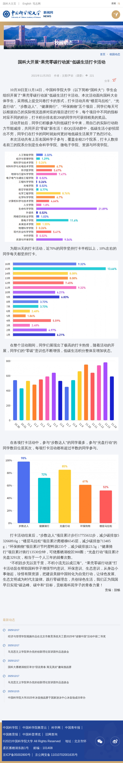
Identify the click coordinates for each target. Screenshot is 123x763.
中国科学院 (10, 727)
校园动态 (63, 42)
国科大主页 (9, 3)
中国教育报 (10, 734)
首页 (102, 54)
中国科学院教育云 (35, 727)
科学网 (55, 727)
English (27, 3)
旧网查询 (51, 734)
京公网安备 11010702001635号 (56, 754)
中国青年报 (72, 727)
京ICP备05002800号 (17, 754)
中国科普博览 (32, 734)
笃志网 (37, 3)
